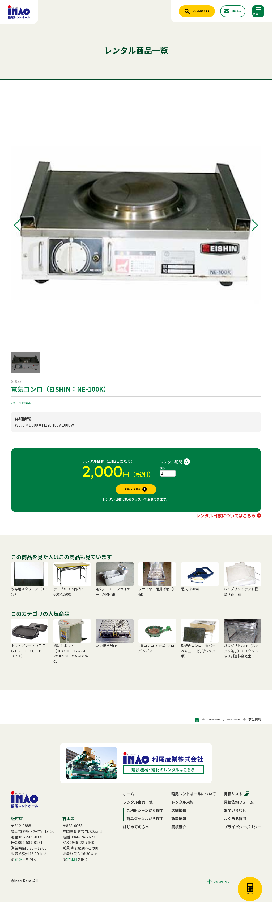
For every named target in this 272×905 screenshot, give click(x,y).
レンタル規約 (182, 804)
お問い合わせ (235, 813)
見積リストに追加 (132, 490)
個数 (162, 468)
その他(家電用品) (39, 402)
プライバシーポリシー (242, 829)
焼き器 (16, 402)
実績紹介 (178, 829)
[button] (17, 225)
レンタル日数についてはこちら (226, 518)
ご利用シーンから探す (186, 722)
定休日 (20, 862)
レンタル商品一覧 (138, 804)
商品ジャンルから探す (224, 722)
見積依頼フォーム (239, 804)
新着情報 (178, 821)
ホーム (128, 796)
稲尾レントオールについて (193, 796)
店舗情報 (178, 813)
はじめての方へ (136, 829)
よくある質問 (235, 821)
